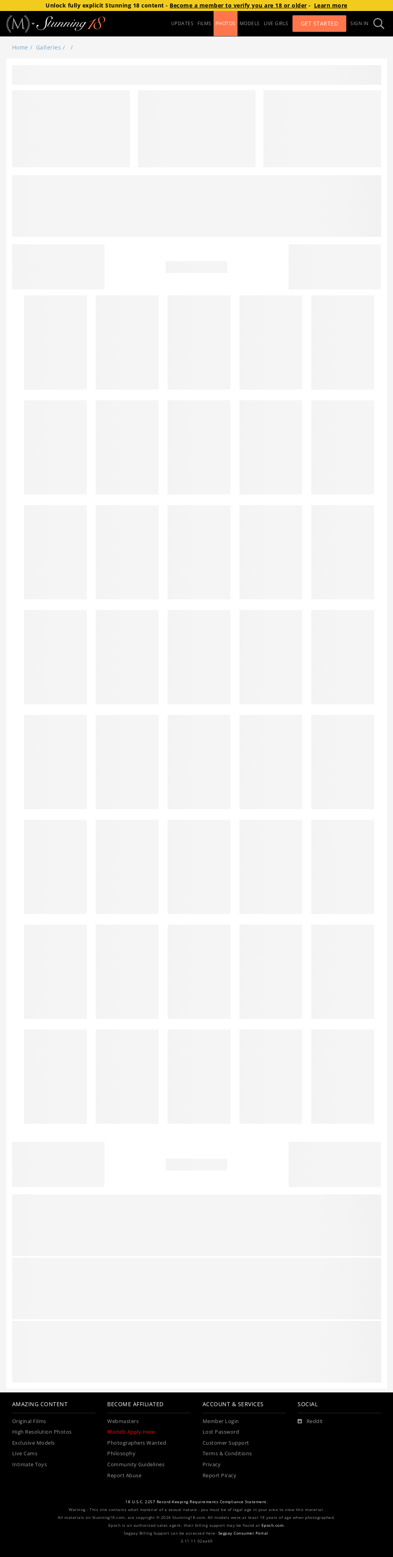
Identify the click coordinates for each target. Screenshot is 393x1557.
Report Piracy (220, 1475)
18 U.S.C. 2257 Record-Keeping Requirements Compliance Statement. (196, 1501)
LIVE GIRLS (276, 23)
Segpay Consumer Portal (243, 1533)
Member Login (221, 1421)
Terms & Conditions (227, 1453)
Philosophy (121, 1453)
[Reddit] (310, 1421)
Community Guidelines (136, 1464)
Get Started (319, 23)
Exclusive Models (33, 1443)
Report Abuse (124, 1475)
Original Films (29, 1421)
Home (20, 47)
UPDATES (182, 23)
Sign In (359, 23)
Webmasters (123, 1421)
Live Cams (25, 1453)
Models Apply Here (131, 1432)
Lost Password (221, 1432)
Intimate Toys (29, 1464)
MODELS (249, 23)
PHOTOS (226, 23)
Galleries (48, 47)
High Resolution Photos (42, 1432)
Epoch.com (272, 1525)
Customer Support (226, 1443)
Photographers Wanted (136, 1443)
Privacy (212, 1464)
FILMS (204, 23)
